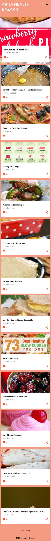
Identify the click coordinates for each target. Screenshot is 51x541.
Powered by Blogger (25, 538)
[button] (46, 57)
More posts (26, 530)
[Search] (42, 4)
